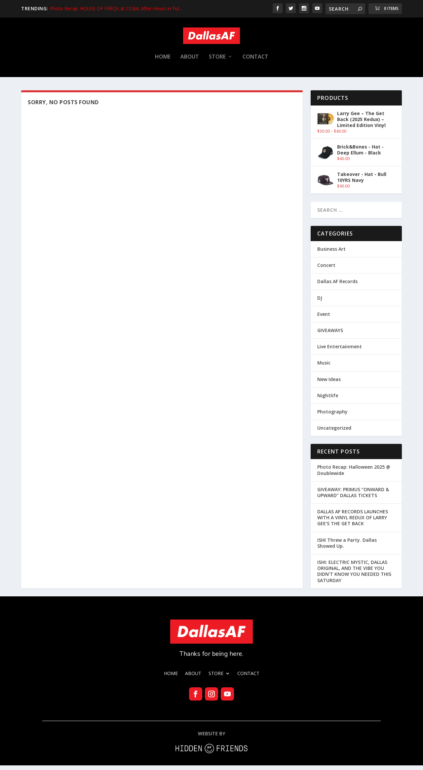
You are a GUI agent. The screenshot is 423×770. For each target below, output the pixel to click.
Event (323, 319)
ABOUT (189, 62)
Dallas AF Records (337, 286)
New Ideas (329, 384)
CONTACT (255, 62)
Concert (326, 270)
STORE (217, 62)
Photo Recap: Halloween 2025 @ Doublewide (353, 474)
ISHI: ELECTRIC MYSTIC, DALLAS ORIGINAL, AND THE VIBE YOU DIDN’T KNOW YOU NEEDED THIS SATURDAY (354, 576)
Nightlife (327, 400)
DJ (319, 302)
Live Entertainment (339, 351)
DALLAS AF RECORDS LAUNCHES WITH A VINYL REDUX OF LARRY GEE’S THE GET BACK (352, 522)
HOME (163, 62)
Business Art (331, 253)
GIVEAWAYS (330, 335)
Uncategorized (334, 432)
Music (323, 367)
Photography (332, 416)
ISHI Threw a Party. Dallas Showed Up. (347, 547)
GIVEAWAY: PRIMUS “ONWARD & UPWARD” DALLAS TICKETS (353, 497)
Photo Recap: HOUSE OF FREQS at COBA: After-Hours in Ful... (116, 8)
